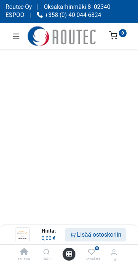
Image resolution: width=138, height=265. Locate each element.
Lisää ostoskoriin (95, 234)
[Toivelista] (91, 252)
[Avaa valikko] (69, 254)
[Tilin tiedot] (113, 252)
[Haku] (46, 252)
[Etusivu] (24, 252)
